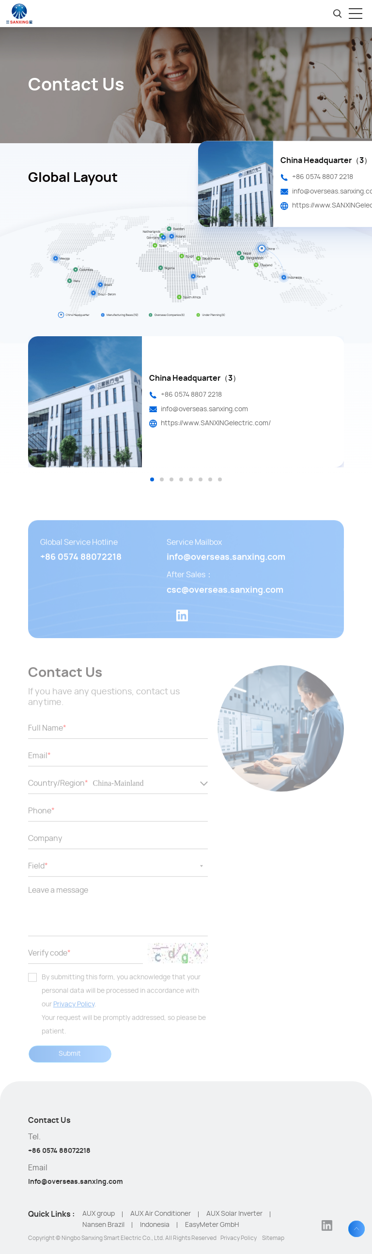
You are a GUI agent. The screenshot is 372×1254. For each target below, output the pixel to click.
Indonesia (155, 1225)
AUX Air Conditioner (160, 1213)
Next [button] (339, 410)
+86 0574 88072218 (81, 570)
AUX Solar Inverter (234, 1213)
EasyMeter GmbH (212, 1225)
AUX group (98, 1213)
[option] (186, 401)
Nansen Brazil (103, 1225)
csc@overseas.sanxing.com (225, 602)
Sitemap (273, 1238)
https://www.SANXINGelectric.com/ (216, 423)
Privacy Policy (73, 1017)
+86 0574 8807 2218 (322, 177)
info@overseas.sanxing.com (204, 409)
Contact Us (49, 1120)
